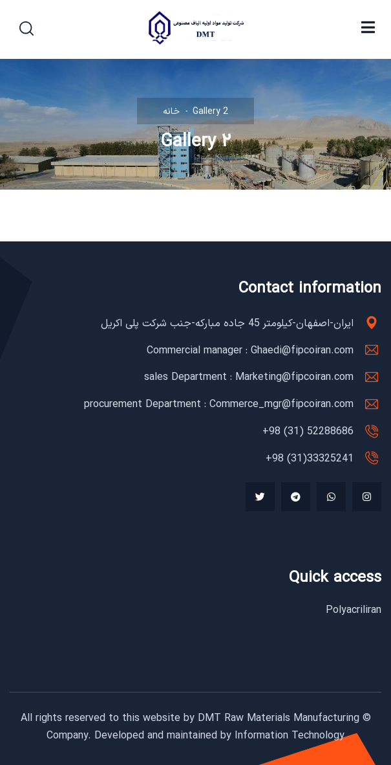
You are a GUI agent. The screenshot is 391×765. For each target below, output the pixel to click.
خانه (171, 111)
